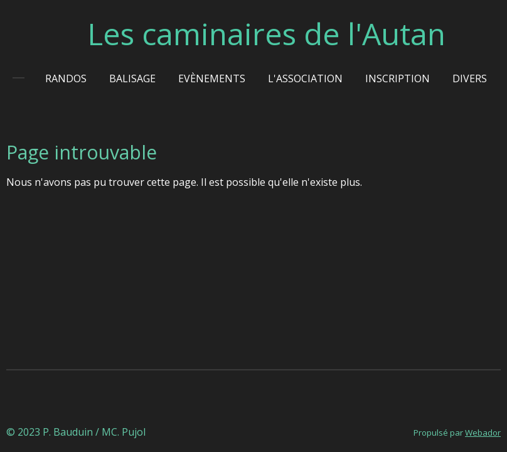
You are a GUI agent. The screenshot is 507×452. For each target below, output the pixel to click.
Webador (483, 432)
